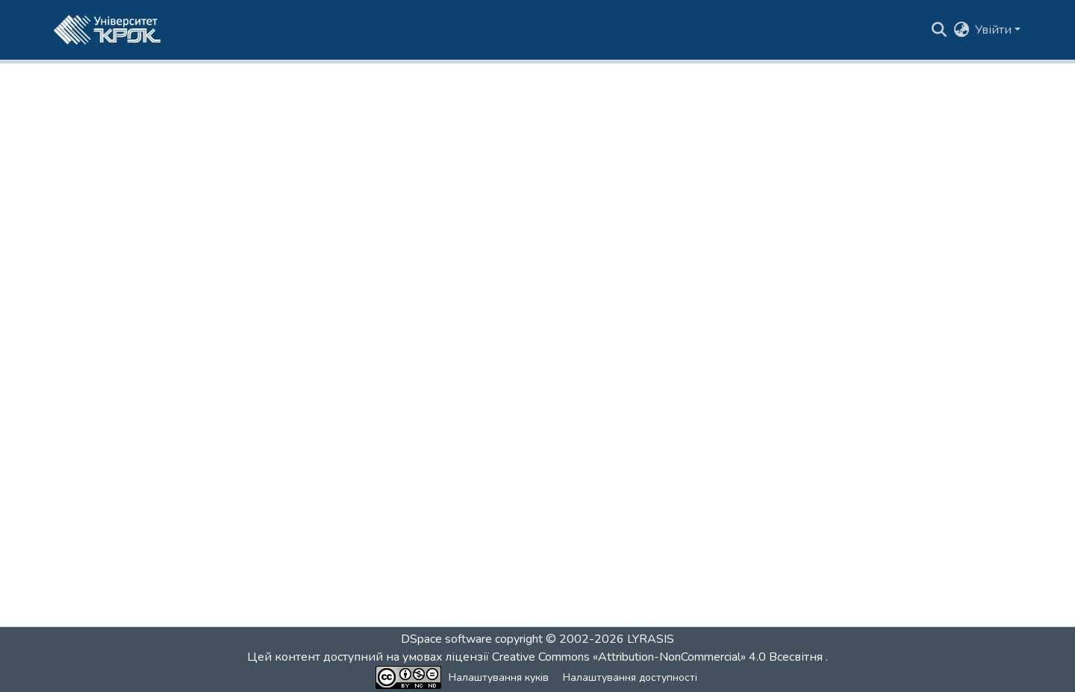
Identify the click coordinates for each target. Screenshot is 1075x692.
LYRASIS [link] (650, 639)
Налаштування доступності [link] (630, 677)
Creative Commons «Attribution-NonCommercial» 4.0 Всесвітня (659, 657)
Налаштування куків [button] (499, 677)
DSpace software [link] (446, 639)
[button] (107, 30)
